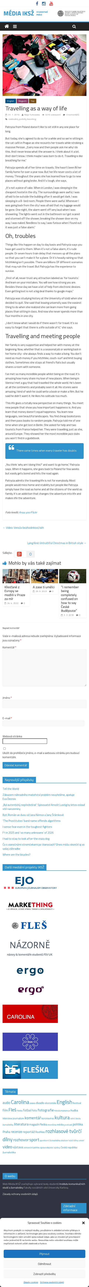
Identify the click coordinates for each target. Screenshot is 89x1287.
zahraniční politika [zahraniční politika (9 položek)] (31, 1147)
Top (32, 101)
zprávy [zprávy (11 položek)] (57, 1147)
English (10, 101)
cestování (13, 119)
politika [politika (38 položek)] (78, 1124)
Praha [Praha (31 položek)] (6, 1131)
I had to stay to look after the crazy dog (26, 839)
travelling (31, 119)
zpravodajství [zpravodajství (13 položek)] (46, 1147)
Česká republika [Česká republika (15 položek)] (69, 1147)
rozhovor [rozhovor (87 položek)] (21, 1140)
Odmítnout (44, 1264)
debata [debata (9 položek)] (32, 1103)
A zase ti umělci (44, 587)
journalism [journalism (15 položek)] (18, 1118)
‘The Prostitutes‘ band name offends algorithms (32, 821)
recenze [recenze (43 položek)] (16, 1131)
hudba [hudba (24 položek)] (74, 1110)
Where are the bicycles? (16, 854)
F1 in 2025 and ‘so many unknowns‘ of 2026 (28, 833)
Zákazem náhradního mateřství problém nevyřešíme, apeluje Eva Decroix (38, 797)
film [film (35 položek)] (5, 1110)
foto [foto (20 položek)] (34, 1110)
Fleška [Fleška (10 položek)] (19, 1110)
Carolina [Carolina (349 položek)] (20, 1102)
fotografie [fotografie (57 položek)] (46, 1110)
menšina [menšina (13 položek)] (52, 1124)
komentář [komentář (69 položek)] (33, 1118)
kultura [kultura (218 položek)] (62, 1117)
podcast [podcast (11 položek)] (68, 1124)
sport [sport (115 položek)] (34, 1139)
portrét (22, 119)
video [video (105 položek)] (7, 1147)
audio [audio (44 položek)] (6, 1102)
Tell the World (11, 789)
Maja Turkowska (32, 114)
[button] (83, 1223)
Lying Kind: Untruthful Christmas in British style (56, 543)
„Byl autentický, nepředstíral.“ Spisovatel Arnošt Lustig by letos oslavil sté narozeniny (44, 807)
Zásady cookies (31, 1282)
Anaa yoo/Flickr (28, 512)
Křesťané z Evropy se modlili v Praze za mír (14, 593)
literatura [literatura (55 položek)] (21, 1124)
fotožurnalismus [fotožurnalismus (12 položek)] (62, 1110)
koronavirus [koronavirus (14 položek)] (47, 1118)
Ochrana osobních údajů (52, 1282)
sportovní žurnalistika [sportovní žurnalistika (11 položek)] (50, 1140)
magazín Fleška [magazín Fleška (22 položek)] (38, 1124)
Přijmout (44, 1254)
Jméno (7, 698)
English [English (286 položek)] (64, 1102)
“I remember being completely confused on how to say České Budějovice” (70, 599)
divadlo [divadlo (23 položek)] (40, 1103)
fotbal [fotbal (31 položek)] (27, 1110)
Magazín (22, 101)
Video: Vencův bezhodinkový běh (23, 528)
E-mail (7, 718)
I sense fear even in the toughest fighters (27, 827)
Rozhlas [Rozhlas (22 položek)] (40, 1132)
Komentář (9, 647)
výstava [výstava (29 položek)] (18, 1147)
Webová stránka (12, 736)
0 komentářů (71, 114)
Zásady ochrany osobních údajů (20, 1194)
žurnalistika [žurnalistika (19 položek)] (9, 1152)
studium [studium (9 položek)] (64, 1140)
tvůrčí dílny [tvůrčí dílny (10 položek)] (73, 1140)
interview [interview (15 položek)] (7, 1118)
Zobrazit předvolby (44, 1274)
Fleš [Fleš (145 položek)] (12, 1109)
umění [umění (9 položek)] (81, 1140)
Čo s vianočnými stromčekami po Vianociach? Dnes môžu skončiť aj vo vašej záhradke (44, 846)
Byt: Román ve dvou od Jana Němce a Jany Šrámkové (33, 815)
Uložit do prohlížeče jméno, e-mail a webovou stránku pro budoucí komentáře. (41, 755)
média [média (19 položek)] (60, 1125)
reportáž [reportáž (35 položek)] (29, 1131)
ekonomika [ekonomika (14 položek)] (50, 1103)
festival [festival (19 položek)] (77, 1103)
